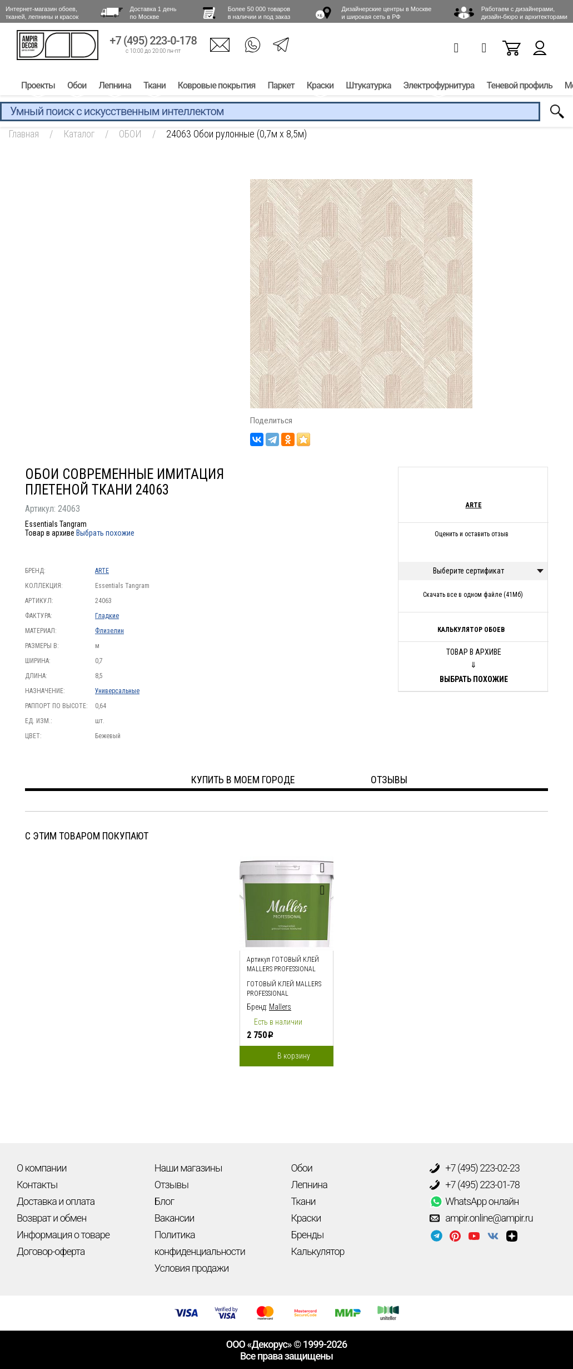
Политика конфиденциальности (200, 1243)
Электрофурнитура (439, 87)
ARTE (102, 571)
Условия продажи (192, 1268)
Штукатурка (368, 87)
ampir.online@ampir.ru (481, 1218)
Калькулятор (318, 1251)
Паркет (280, 87)
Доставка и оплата (55, 1201)
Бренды (307, 1234)
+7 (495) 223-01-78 (475, 1185)
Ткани (154, 87)
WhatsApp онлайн (474, 1201)
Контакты (37, 1184)
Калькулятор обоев (471, 630)
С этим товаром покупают (86, 836)
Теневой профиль (519, 87)
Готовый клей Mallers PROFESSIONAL (284, 988)
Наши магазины (188, 1168)
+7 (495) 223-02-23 (475, 1168)
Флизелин (109, 631)
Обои (76, 87)
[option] (286, 958)
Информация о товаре (63, 1234)
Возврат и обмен (51, 1218)
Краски (320, 87)
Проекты (38, 87)
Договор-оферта (50, 1251)
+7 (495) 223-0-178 (153, 43)
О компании (42, 1168)
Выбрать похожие (105, 532)
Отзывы (171, 1184)
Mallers (280, 1006)
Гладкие (107, 616)
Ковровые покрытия (217, 87)
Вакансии (175, 1218)
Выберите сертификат (468, 570)
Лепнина (114, 87)
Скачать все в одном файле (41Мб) (473, 595)
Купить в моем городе (243, 779)
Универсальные (117, 691)
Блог (164, 1201)
